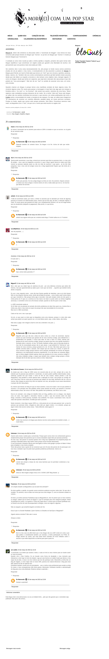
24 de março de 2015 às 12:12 (26, 256)
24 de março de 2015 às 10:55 (25, 196)
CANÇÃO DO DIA (38, 36)
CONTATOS (71, 39)
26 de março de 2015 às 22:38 (37, 579)
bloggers (17, 114)
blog (13, 114)
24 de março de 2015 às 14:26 (26, 283)
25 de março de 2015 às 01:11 (37, 417)
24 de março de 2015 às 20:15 (33, 369)
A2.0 (12, 157)
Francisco (14, 484)
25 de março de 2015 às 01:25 (37, 459)
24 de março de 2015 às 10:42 (24, 127)
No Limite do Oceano (17, 369)
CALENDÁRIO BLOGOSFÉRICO (35, 39)
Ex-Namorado (20, 142)
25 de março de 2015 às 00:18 (27, 484)
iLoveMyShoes (15, 229)
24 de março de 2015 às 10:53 (23, 157)
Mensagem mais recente (13, 648)
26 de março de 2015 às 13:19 (27, 550)
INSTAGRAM (57, 39)
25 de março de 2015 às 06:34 (31, 470)
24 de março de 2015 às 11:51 (29, 229)
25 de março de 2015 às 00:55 (37, 333)
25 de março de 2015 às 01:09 (37, 214)
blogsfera (22, 114)
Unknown (14, 433)
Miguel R (13, 283)
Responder (14, 134)
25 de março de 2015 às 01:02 (37, 178)
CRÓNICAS (97, 36)
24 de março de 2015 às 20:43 (26, 433)
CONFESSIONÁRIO (80, 36)
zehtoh (13, 196)
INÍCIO (10, 36)
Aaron (13, 127)
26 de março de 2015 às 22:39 (37, 242)
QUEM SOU (22, 36)
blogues (28, 114)
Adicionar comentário (13, 592)
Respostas (16, 138)
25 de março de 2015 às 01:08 (37, 530)
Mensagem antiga (65, 648)
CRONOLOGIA (13, 39)
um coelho (14, 550)
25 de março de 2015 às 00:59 (37, 142)
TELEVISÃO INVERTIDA (58, 36)
